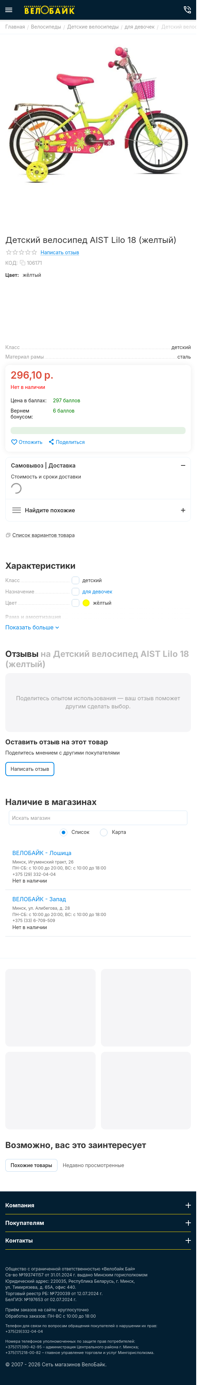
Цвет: (12, 275)
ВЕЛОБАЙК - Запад (39, 899)
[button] (66, 441)
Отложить (26, 442)
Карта (113, 832)
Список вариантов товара (43, 535)
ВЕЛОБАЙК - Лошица (42, 852)
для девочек (97, 591)
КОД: (11, 263)
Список (75, 832)
